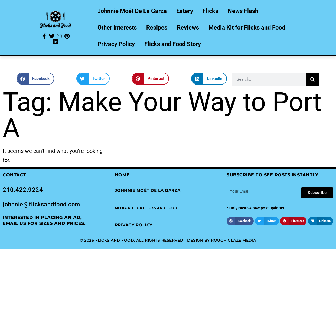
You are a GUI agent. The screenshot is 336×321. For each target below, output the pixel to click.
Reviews (188, 27)
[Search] (312, 79)
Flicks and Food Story (172, 44)
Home (122, 174)
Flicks (210, 11)
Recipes (156, 27)
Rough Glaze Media (233, 240)
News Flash (243, 11)
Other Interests (117, 27)
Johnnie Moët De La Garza (132, 11)
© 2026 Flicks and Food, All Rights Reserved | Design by (145, 240)
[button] (35, 79)
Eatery (184, 11)
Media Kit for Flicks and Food (246, 27)
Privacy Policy (116, 44)
